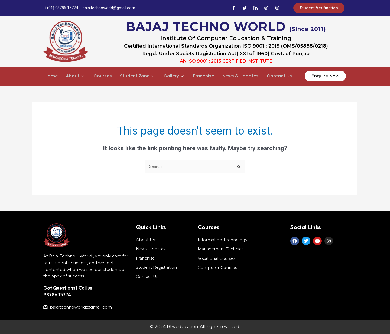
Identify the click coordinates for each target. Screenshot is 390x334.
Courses (102, 76)
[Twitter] (244, 8)
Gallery (174, 76)
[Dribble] (266, 8)
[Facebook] (234, 8)
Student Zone (137, 76)
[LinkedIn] (255, 8)
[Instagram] (277, 8)
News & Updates (240, 76)
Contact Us (279, 76)
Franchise (203, 76)
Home (51, 76)
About (75, 76)
